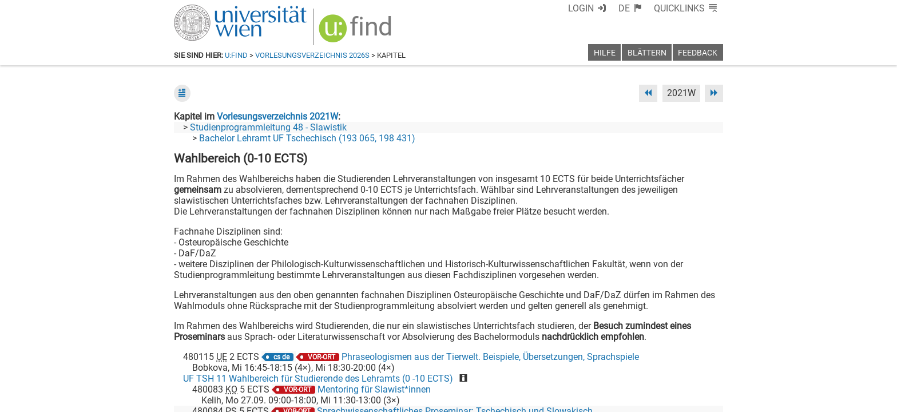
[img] (357, 32)
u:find (236, 55)
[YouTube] (667, 364)
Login (581, 8)
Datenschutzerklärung (619, 399)
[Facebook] (595, 364)
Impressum (479, 399)
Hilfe (605, 53)
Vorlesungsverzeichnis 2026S (312, 55)
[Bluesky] (631, 364)
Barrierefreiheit (538, 399)
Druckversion (696, 399)
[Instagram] (704, 364)
